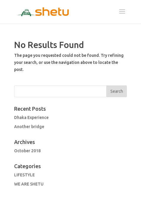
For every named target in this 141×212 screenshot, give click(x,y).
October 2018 (27, 151)
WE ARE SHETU (29, 184)
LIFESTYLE (24, 175)
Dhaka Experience (31, 117)
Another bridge (29, 127)
